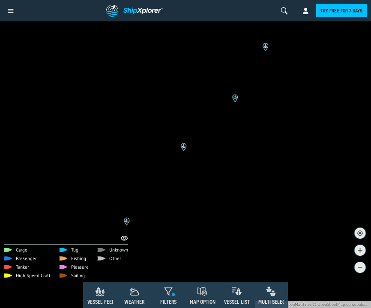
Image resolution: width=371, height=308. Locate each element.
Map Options (204, 302)
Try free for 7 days (341, 11)
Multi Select (273, 302)
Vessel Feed (101, 302)
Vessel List (237, 302)
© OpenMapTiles (296, 304)
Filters (168, 302)
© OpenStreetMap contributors (340, 304)
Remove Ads (46, 233)
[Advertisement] (185, 259)
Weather (134, 302)
